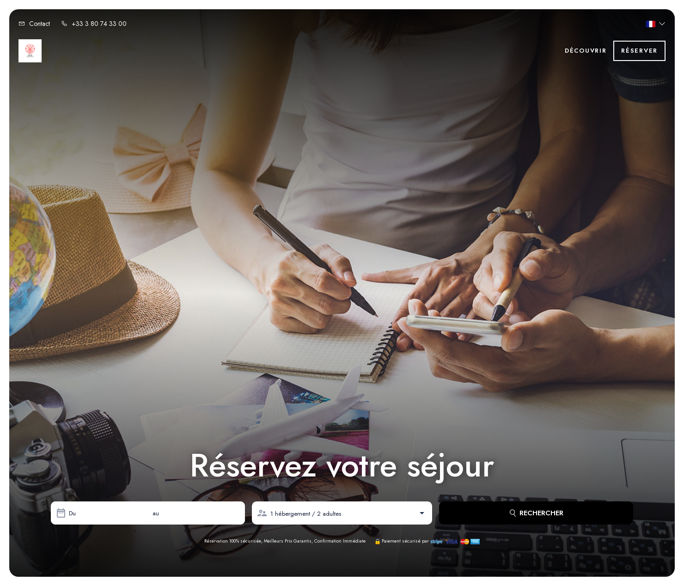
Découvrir (585, 50)
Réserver (639, 50)
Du (72, 513)
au (156, 513)
